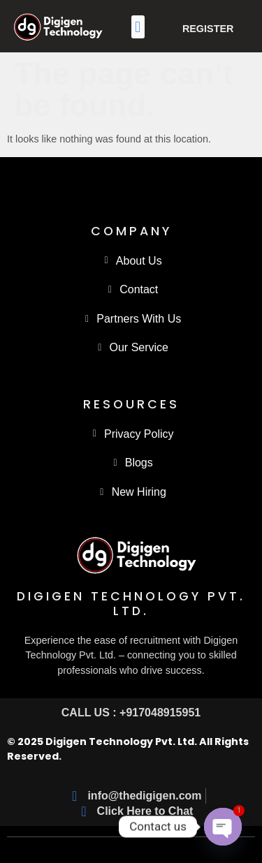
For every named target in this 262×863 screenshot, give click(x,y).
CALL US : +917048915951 (131, 712)
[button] (138, 26)
